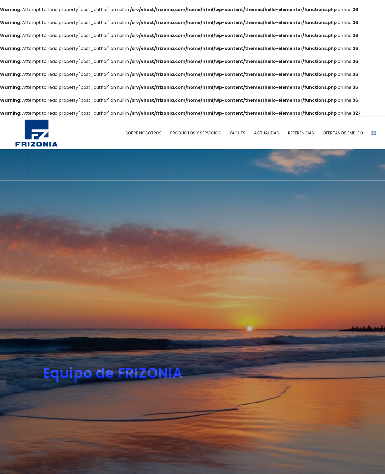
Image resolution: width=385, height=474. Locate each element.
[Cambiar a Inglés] (374, 133)
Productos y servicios (195, 133)
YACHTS (237, 133)
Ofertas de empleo (343, 133)
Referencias (301, 133)
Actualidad (266, 133)
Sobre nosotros (143, 133)
